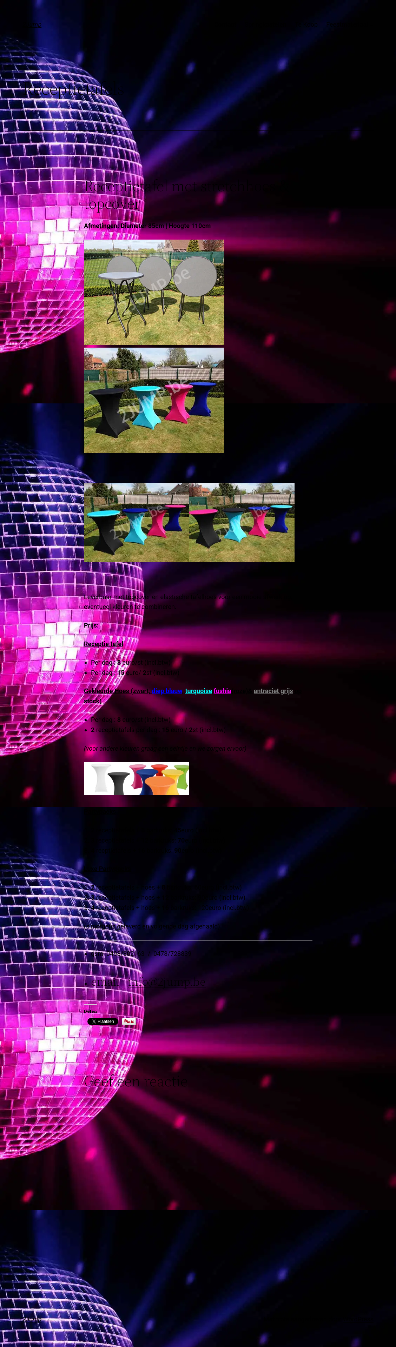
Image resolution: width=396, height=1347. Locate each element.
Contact (225, 24)
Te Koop (306, 24)
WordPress (358, 1319)
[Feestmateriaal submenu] (372, 25)
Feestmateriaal (347, 24)
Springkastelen (265, 24)
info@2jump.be (167, 981)
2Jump (31, 24)
